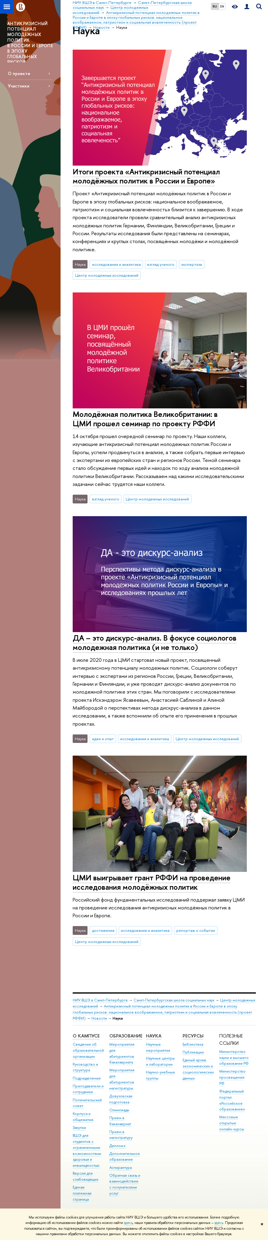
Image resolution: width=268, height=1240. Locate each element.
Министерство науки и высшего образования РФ (234, 1057)
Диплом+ (117, 1145)
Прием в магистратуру (121, 1134)
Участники (18, 86)
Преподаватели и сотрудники (88, 1089)
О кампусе (86, 1036)
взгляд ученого (160, 264)
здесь (128, 1222)
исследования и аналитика (116, 264)
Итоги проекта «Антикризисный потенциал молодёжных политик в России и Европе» (146, 176)
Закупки (79, 1127)
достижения (103, 930)
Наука (153, 1036)
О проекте (19, 73)
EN (222, 6)
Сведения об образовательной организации (88, 1050)
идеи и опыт (103, 738)
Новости (99, 1018)
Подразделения (87, 1078)
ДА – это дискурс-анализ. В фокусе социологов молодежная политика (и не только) (155, 642)
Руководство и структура (85, 1067)
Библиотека (193, 1044)
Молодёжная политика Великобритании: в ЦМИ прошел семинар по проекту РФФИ (145, 419)
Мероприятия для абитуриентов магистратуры (121, 1078)
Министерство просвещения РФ (232, 1077)
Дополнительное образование (124, 1156)
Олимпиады (119, 1110)
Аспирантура (120, 1167)
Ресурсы (193, 1036)
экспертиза (191, 264)
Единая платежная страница (82, 1193)
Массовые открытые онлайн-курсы (231, 1123)
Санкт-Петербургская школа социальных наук (174, 1000)
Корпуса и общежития (83, 1116)
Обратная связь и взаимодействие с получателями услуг (124, 1184)
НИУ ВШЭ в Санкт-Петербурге (100, 1000)
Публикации (193, 1052)
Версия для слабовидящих (85, 1176)
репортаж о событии (195, 930)
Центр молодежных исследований (106, 275)
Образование (125, 1036)
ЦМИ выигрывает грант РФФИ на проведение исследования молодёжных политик (151, 882)
